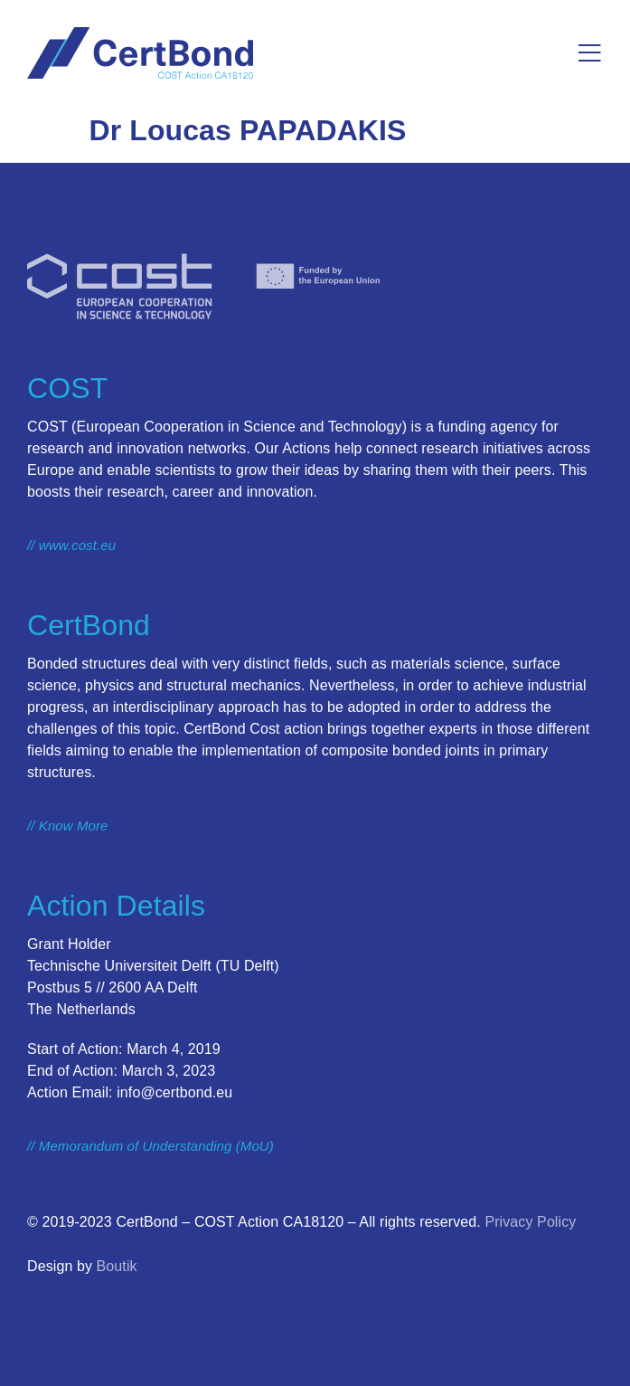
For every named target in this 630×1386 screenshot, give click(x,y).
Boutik (117, 1266)
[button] (590, 53)
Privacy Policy (530, 1221)
